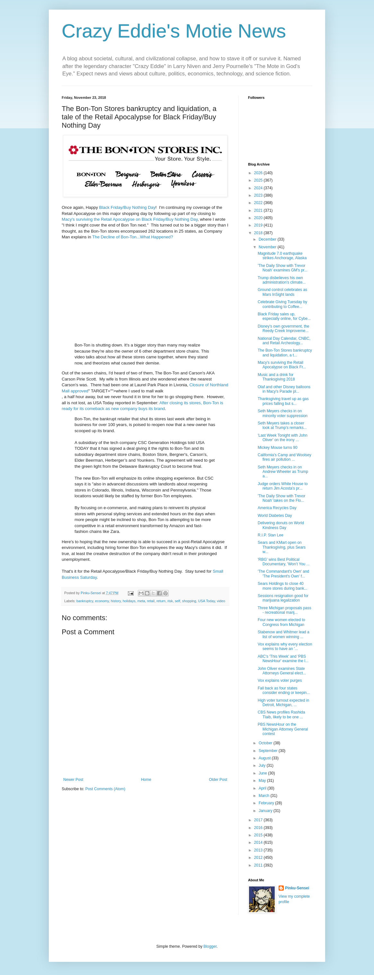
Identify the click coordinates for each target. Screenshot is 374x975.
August (265, 758)
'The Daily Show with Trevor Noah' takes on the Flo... (281, 498)
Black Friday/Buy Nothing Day (127, 207)
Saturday (88, 577)
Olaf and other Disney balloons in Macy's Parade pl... (284, 389)
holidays (129, 601)
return (160, 601)
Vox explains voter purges (280, 680)
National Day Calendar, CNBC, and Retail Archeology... (284, 340)
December (268, 239)
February (267, 803)
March (265, 795)
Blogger (210, 946)
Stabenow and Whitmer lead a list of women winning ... (283, 634)
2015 (259, 835)
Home (146, 779)
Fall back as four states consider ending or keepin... (284, 690)
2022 (259, 203)
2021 (259, 210)
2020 (259, 218)
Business (70, 577)
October (266, 743)
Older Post (218, 779)
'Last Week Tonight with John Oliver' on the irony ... (282, 437)
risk (170, 601)
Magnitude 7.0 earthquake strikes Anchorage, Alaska (282, 255)
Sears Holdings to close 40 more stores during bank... (282, 585)
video (221, 601)
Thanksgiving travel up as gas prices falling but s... (283, 401)
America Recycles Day (277, 508)
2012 (259, 857)
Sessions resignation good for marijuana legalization (283, 598)
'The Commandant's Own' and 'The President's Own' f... (283, 573)
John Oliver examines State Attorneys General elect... (282, 670)
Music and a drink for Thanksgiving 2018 (276, 376)
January (266, 810)
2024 (259, 188)
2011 (259, 865)
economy (102, 601)
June (263, 773)
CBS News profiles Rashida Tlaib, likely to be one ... (281, 714)
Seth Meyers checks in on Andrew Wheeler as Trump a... (283, 472)
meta (141, 601)
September (269, 750)
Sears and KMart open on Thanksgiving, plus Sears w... (282, 547)
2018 (259, 233)
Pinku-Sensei (297, 888)
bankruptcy (84, 601)
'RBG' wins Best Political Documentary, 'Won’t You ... (284, 561)
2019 (259, 225)
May (263, 780)
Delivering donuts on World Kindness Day (281, 525)
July (263, 765)
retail (151, 601)
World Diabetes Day (275, 515)
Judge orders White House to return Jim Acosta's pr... (282, 486)
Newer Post (73, 779)
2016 (259, 827)
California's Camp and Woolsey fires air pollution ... (284, 457)
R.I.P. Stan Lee (270, 535)
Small (218, 571)
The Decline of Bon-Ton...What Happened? (132, 237)
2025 (259, 180)
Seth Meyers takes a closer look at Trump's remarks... (282, 425)
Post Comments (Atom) (105, 789)
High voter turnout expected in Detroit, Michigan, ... (283, 702)
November (268, 247)
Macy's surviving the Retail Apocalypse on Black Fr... (282, 364)
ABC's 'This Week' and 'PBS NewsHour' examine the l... (283, 658)
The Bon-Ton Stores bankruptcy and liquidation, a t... (285, 352)
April (263, 788)
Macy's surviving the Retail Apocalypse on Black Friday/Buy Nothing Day (130, 219)
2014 (259, 842)
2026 (259, 173)
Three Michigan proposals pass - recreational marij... (284, 610)
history (116, 601)
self (177, 601)
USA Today (206, 601)
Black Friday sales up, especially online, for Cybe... (284, 316)
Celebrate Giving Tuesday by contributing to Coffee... (282, 304)
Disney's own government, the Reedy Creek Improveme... (283, 328)
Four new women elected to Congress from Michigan (281, 622)
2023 (259, 195)
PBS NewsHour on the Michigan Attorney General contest (283, 729)
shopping (189, 601)
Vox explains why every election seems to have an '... (285, 646)
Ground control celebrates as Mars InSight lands (282, 291)
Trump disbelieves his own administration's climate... (282, 280)
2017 (259, 820)
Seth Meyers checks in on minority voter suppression (282, 413)
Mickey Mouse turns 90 (277, 447)
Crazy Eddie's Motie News (174, 31)
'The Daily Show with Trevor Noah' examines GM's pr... (282, 267)
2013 (259, 850)
